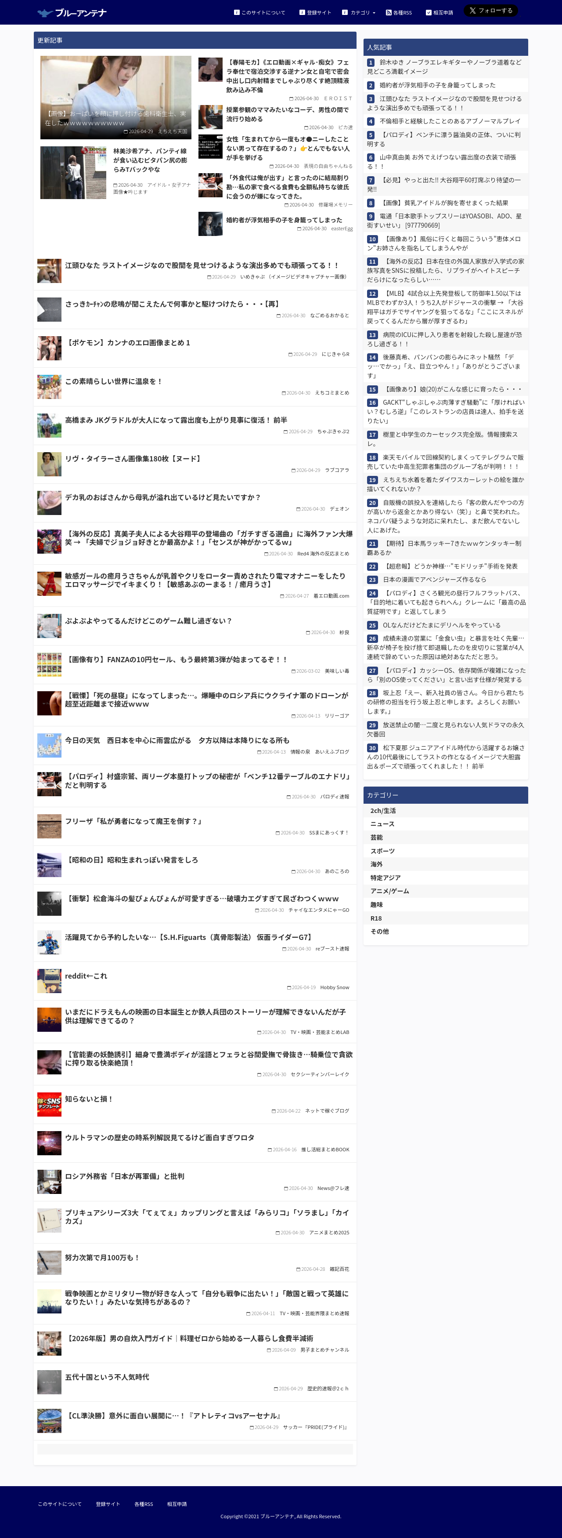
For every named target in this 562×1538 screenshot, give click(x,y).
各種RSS (399, 12)
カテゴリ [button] (356, 12)
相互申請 (439, 12)
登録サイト (315, 12)
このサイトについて (259, 12)
